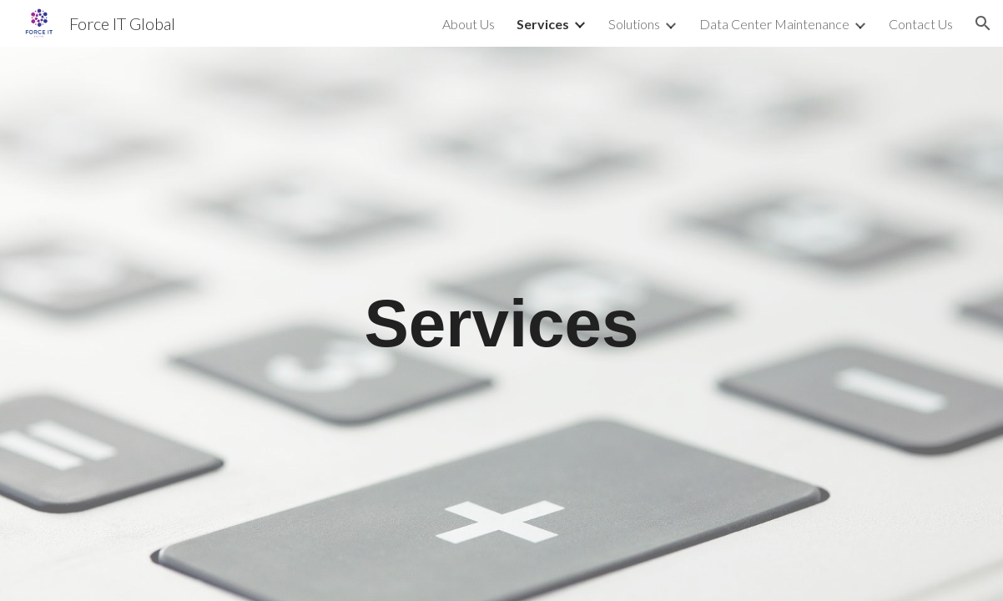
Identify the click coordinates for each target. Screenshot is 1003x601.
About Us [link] (468, 24)
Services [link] (543, 24)
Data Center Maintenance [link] (774, 24)
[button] (983, 23)
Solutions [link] (634, 24)
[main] (501, 324)
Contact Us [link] (921, 24)
